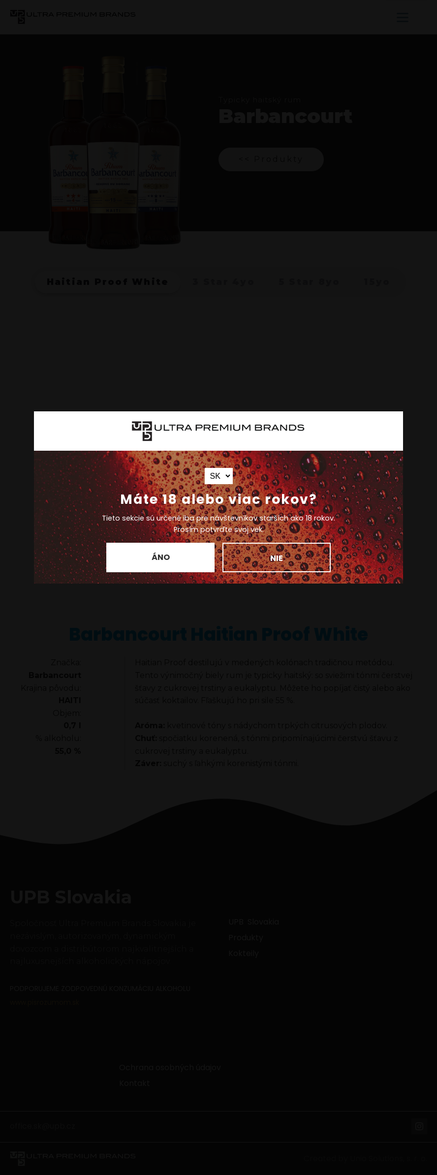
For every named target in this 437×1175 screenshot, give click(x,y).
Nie (276, 558)
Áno (161, 557)
